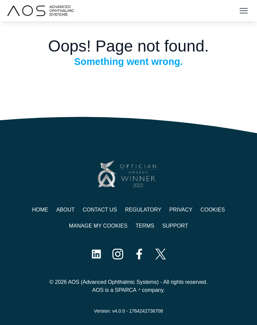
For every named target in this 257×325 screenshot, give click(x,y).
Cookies (212, 210)
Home (40, 210)
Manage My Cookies (98, 226)
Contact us (100, 210)
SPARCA (126, 290)
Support (175, 226)
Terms (145, 226)
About (65, 210)
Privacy (180, 210)
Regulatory (143, 210)
